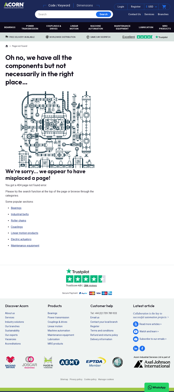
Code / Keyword (59, 5)
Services (149, 14)
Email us (94, 317)
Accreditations (13, 343)
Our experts (11, 335)
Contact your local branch (104, 322)
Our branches (12, 326)
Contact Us (134, 14)
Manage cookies (106, 379)
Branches (163, 14)
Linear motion (74, 27)
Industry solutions (14, 322)
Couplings (17, 226)
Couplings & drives (53, 27)
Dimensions (85, 5)
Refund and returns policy (104, 335)
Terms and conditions (102, 330)
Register (136, 6)
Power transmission (30, 27)
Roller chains (18, 220)
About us (10, 313)
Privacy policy (76, 379)
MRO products (165, 27)
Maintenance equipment (122, 27)
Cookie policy (90, 379)
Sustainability (12, 330)
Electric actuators (21, 239)
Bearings (9, 27)
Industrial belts (20, 214)
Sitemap (64, 379)
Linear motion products (24, 233)
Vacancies (10, 339)
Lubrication (146, 27)
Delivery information (101, 339)
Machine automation (95, 27)
